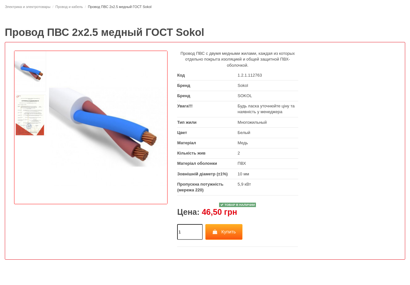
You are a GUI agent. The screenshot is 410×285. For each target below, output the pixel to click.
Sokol (243, 85)
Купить (224, 231)
